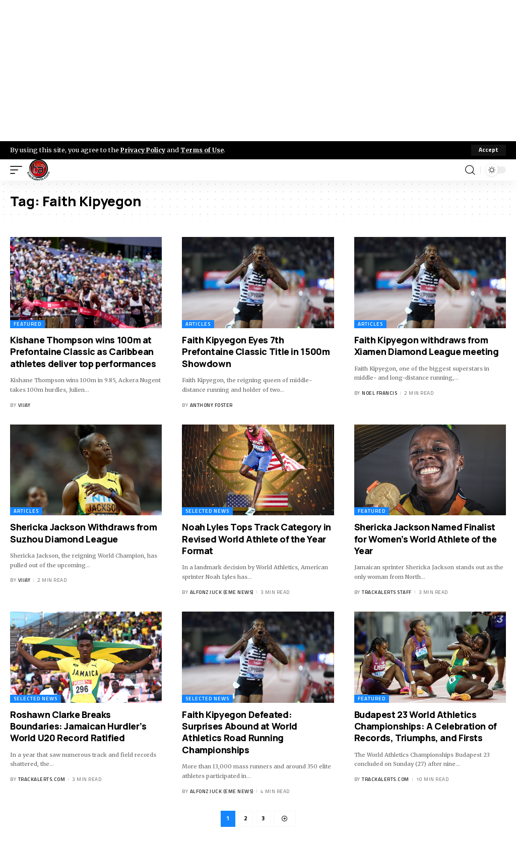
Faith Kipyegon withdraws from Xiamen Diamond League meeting (426, 345)
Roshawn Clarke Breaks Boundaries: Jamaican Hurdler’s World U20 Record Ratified (78, 726)
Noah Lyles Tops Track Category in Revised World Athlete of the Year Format (256, 539)
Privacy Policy (144, 150)
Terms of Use (205, 150)
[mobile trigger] (18, 169)
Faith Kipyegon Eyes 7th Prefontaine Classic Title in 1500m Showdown (256, 352)
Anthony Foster (211, 405)
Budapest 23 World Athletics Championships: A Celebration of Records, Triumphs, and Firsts (425, 726)
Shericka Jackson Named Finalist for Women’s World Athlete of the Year (425, 539)
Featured (27, 324)
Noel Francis (379, 393)
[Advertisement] (258, 70)
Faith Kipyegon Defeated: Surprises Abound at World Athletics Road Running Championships (239, 732)
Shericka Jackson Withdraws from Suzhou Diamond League (83, 533)
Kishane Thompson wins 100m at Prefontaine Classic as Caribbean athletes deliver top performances (83, 352)
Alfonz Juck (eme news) (221, 592)
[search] (470, 169)
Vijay (24, 405)
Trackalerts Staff (387, 592)
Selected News (207, 511)
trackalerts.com (42, 779)
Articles (198, 324)
